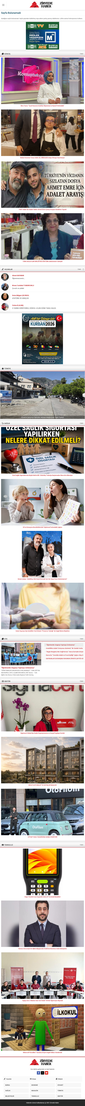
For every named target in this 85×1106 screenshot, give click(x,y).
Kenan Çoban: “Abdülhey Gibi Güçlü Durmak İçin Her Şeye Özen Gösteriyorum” (42, 579)
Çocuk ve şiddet (18, 288)
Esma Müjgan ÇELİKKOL (20, 295)
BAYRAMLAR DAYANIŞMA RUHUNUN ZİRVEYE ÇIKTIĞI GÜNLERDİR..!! (64, 658)
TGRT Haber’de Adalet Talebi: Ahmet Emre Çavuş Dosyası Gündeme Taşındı (42, 209)
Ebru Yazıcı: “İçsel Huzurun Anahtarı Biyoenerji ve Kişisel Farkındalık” (42, 106)
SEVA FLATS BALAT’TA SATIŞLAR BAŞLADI (42, 785)
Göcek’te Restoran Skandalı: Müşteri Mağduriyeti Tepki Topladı (42, 417)
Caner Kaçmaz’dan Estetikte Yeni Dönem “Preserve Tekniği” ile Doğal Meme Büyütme (43, 631)
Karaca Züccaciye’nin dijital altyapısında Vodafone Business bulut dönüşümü (42, 948)
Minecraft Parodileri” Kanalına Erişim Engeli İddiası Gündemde (42, 1052)
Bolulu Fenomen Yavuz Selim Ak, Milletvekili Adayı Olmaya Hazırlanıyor (42, 158)
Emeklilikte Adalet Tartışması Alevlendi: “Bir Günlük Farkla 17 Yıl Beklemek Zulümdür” (64, 648)
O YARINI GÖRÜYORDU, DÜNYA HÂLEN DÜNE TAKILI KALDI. (34, 308)
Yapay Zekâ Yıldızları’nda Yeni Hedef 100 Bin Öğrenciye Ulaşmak (42, 1000)
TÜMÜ (81, 54)
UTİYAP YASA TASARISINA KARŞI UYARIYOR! (42, 837)
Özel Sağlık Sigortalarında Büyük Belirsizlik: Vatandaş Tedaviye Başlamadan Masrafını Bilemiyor (42, 475)
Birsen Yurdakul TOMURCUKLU (23, 285)
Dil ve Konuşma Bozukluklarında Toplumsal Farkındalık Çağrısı (42, 527)
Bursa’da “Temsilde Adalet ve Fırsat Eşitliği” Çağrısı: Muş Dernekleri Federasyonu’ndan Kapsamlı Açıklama (64, 655)
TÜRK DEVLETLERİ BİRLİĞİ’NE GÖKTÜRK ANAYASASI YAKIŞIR (42, 261)
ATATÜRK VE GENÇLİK (20, 298)
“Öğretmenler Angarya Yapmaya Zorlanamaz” (18, 668)
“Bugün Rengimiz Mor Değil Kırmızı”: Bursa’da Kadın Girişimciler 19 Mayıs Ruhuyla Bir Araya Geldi (64, 652)
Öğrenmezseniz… (18, 278)
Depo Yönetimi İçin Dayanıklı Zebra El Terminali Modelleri (43, 897)
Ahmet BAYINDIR (18, 275)
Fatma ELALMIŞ (17, 305)
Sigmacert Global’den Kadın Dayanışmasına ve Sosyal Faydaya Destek (42, 733)
